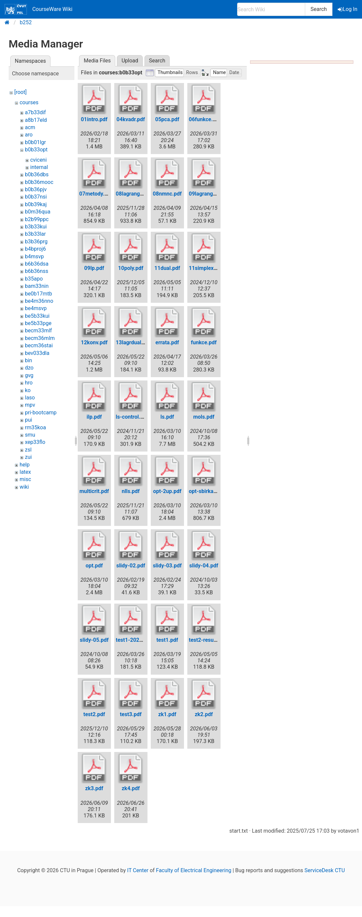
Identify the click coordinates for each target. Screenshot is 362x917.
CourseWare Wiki (38, 9)
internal (39, 167)
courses (29, 102)
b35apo (34, 279)
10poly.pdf (130, 268)
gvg (29, 375)
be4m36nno (39, 301)
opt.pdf (94, 565)
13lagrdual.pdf (133, 342)
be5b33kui (37, 316)
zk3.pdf (94, 788)
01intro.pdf (94, 119)
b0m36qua (37, 211)
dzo (29, 368)
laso (30, 397)
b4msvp (34, 256)
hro (29, 382)
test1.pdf (167, 640)
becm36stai (39, 345)
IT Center (137, 870)
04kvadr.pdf (131, 119)
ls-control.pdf (132, 417)
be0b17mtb (38, 294)
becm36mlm (40, 338)
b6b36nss (36, 271)
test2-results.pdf (209, 640)
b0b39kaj (36, 204)
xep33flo (35, 442)
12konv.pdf (94, 342)
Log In (348, 9)
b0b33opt (36, 149)
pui (28, 420)
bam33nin (36, 286)
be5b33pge (38, 323)
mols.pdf (204, 417)
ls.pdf (167, 417)
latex (25, 472)
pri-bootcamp (40, 412)
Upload (130, 60)
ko (28, 390)
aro (29, 134)
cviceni (38, 160)
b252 (26, 22)
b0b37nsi (36, 197)
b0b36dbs (36, 174)
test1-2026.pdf (134, 640)
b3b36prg (36, 241)
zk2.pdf (204, 714)
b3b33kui (36, 226)
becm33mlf (38, 330)
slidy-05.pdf (94, 640)
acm (30, 127)
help (25, 464)
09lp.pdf (94, 268)
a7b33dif (35, 112)
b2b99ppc (36, 219)
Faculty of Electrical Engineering (193, 870)
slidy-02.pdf (130, 565)
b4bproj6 (35, 249)
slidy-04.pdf (203, 565)
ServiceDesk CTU (325, 870)
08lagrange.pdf (134, 194)
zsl (28, 450)
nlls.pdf (131, 491)
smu (30, 435)
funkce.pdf (204, 342)
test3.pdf (130, 714)
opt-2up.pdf (167, 491)
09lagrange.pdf (207, 194)
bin (28, 360)
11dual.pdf (167, 268)
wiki (24, 487)
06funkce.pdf (205, 119)
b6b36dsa (36, 264)
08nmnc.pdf (167, 194)
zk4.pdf (130, 788)
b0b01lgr (35, 142)
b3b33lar (35, 234)
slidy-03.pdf (167, 565)
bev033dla (37, 353)
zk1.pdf (167, 714)
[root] (20, 92)
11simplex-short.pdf (213, 268)
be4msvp (35, 308)
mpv (30, 405)
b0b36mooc (39, 182)
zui (28, 457)
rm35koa (35, 427)
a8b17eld (36, 120)
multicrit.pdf (94, 491)
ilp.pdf (94, 417)
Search (319, 9)
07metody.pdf (95, 194)
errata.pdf (167, 342)
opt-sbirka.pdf (206, 491)
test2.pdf (94, 714)
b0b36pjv (36, 189)
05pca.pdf (167, 119)
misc (25, 479)
